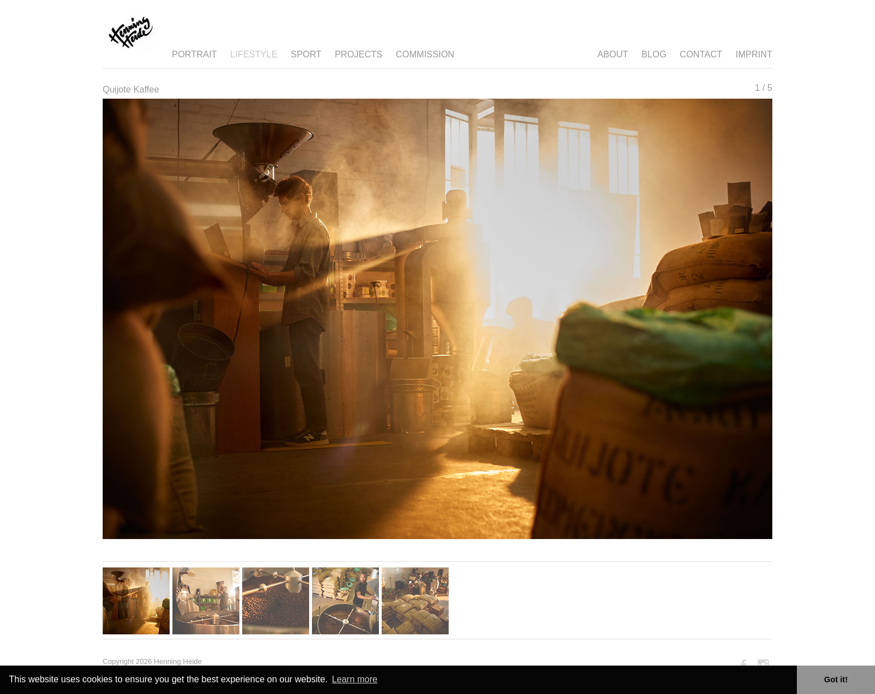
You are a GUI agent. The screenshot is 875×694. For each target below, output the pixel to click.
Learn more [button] (355, 679)
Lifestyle (253, 54)
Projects (358, 54)
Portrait (194, 54)
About (612, 54)
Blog (654, 54)
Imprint (753, 54)
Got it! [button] (836, 679)
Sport (306, 54)
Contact (701, 54)
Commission (425, 54)
